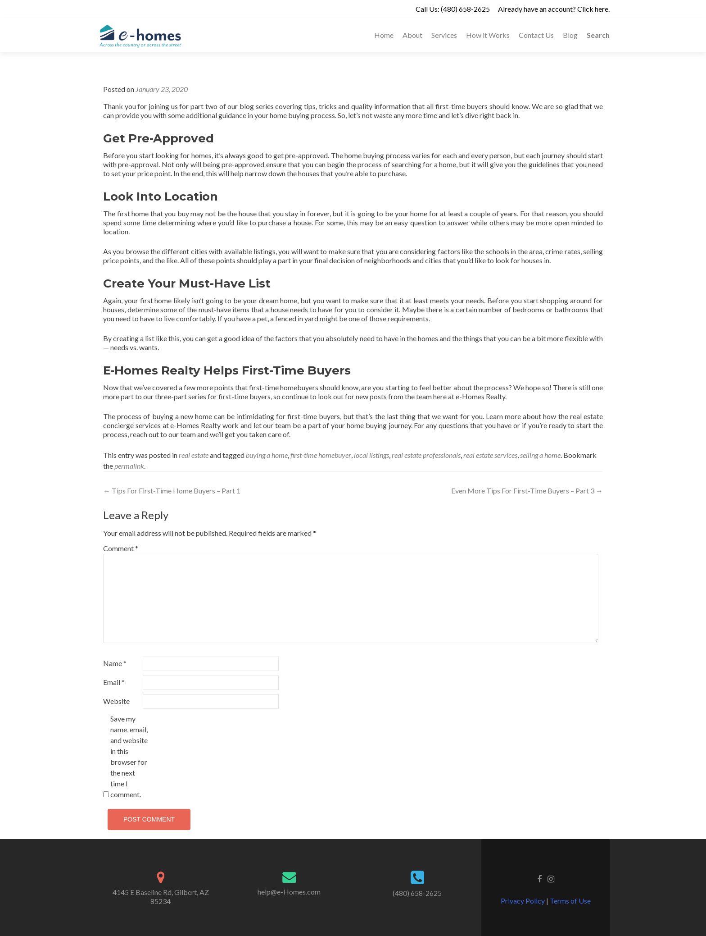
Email (114, 682)
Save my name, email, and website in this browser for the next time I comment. (129, 756)
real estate (193, 455)
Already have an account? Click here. (554, 9)
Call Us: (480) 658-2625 (453, 9)
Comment (120, 548)
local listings (371, 455)
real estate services (490, 455)
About (412, 35)
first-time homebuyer (320, 455)
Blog (570, 35)
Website (116, 701)
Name (115, 663)
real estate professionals (426, 455)
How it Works (488, 35)
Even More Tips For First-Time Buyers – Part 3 (527, 490)
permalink (129, 465)
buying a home (267, 455)
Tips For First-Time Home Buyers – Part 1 (171, 490)
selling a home (540, 455)
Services (444, 35)
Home (384, 35)
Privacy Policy (523, 900)
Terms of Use (569, 900)
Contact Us (536, 35)
